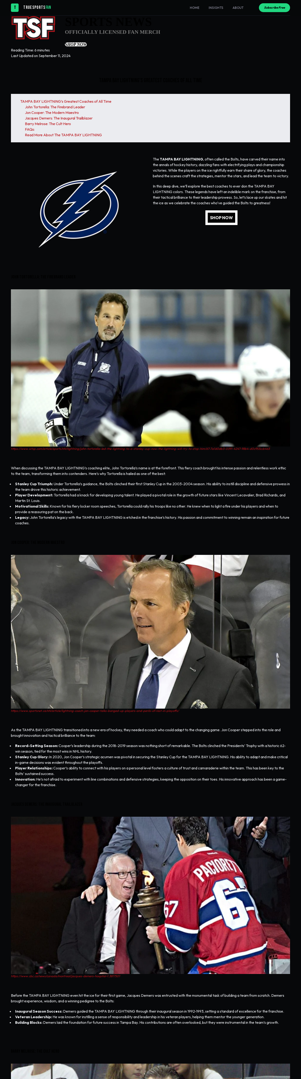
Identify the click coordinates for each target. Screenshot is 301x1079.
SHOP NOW (221, 217)
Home (194, 8)
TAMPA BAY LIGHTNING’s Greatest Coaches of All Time (65, 101)
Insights (216, 8)
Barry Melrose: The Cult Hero (48, 123)
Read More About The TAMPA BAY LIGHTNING (63, 135)
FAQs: (30, 129)
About (238, 8)
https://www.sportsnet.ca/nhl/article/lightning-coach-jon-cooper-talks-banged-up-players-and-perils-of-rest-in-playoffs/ (95, 711)
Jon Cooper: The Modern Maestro (52, 112)
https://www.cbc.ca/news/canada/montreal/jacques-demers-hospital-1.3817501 (65, 976)
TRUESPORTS (34, 7)
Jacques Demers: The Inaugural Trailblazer (59, 118)
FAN (48, 7)
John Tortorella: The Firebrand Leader (55, 107)
